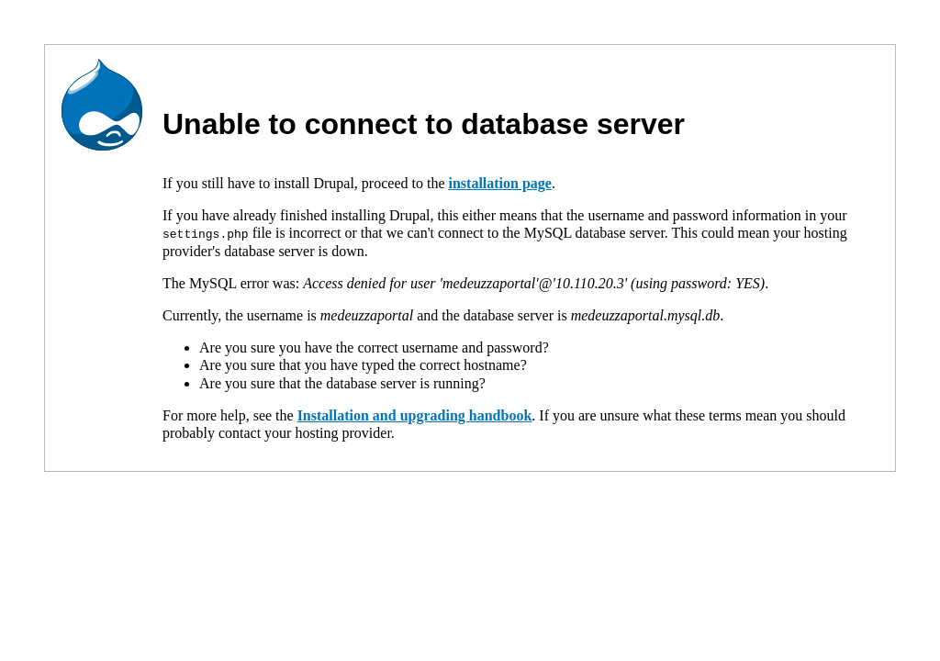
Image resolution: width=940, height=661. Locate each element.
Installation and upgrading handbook (414, 414)
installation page (499, 183)
